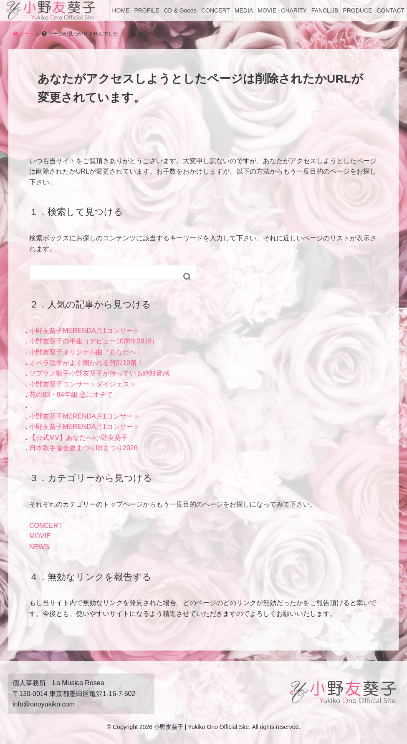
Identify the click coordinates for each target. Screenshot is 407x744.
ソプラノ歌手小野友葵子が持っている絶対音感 (99, 373)
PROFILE (146, 10)
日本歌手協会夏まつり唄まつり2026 (83, 447)
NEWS (39, 546)
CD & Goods (180, 10)
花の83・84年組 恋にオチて (71, 394)
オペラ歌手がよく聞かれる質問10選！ (86, 362)
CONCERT (215, 10)
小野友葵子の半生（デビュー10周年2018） (93, 341)
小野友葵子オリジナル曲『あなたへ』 (86, 352)
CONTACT (390, 10)
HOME (120, 10)
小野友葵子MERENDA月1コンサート (84, 330)
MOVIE (267, 10)
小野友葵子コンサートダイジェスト (82, 384)
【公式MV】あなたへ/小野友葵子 (78, 437)
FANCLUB (325, 10)
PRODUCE (357, 10)
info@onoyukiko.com (44, 704)
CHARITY (293, 10)
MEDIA (244, 10)
